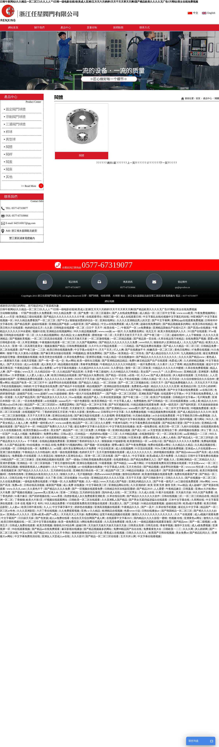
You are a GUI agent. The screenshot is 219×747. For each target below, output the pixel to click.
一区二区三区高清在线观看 (47, 338)
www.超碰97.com (43, 393)
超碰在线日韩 (174, 503)
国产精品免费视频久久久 (179, 382)
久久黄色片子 (35, 488)
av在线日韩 (206, 390)
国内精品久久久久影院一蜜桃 (151, 518)
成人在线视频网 (124, 448)
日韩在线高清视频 (34, 485)
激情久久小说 (211, 518)
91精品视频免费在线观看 (162, 412)
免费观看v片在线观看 (24, 455)
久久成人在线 (147, 492)
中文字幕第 (139, 455)
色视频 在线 (176, 518)
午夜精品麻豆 (174, 488)
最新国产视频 (54, 485)
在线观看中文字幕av (173, 393)
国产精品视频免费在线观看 (162, 419)
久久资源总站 (46, 455)
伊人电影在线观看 (183, 375)
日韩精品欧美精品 (14, 419)
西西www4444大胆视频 (108, 474)
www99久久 (145, 342)
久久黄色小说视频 (28, 353)
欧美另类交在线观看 (51, 357)
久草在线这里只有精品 (171, 338)
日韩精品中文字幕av (184, 397)
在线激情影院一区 (149, 434)
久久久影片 (78, 536)
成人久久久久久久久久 (139, 452)
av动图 (58, 448)
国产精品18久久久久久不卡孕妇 (52, 532)
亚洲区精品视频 (121, 430)
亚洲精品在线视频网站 (59, 331)
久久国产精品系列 (25, 397)
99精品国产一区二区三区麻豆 (18, 459)
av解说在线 (192, 470)
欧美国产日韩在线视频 (162, 532)
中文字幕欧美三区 (96, 485)
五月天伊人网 (128, 536)
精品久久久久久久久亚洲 (165, 386)
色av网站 (71, 360)
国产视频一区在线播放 (97, 445)
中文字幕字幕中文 (63, 507)
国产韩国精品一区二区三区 (177, 510)
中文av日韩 (26, 532)
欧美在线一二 (112, 327)
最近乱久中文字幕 (188, 507)
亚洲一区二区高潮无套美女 (27, 346)
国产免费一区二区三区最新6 (94, 313)
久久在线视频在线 (11, 430)
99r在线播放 (34, 445)
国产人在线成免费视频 (125, 313)
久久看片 (162, 364)
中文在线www (196, 463)
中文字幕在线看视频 (149, 536)
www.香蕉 (57, 496)
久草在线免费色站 (74, 357)
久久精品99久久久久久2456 (94, 368)
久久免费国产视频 (74, 481)
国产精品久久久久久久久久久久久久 (157, 357)
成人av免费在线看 (59, 518)
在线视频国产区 (31, 412)
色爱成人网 (176, 360)
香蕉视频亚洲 (9, 470)
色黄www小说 (132, 510)
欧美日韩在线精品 (203, 324)
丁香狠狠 (20, 499)
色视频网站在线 (96, 408)
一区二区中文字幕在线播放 (41, 521)
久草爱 (88, 371)
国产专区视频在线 (119, 404)
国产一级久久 (123, 455)
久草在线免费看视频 (197, 368)
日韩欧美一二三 (172, 529)
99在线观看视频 (21, 529)
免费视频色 (140, 401)
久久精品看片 (154, 470)
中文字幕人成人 (123, 401)
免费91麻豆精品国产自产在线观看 (148, 360)
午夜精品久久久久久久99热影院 (118, 364)
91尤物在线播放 (142, 415)
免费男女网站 (52, 434)
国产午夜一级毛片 (163, 481)
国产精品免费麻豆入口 (144, 459)
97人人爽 (119, 349)
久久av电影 (211, 466)
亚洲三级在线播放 (10, 452)
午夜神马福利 (121, 423)
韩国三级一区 (111, 316)
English (208, 13)
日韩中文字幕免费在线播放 (203, 455)
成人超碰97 (195, 485)
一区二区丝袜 (109, 382)
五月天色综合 (134, 466)
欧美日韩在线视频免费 (60, 349)
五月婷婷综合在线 (61, 470)
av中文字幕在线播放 (65, 368)
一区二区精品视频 (121, 338)
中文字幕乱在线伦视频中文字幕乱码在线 (166, 316)
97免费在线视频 (201, 349)
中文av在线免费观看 (113, 324)
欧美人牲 (131, 521)
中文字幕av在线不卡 (86, 349)
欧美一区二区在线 (55, 390)
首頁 (198, 98)
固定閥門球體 (16, 109)
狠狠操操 (107, 441)
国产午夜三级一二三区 (157, 335)
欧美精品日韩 (189, 386)
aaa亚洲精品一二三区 (196, 434)
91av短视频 (75, 397)
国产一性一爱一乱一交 (52, 360)
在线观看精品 (122, 459)
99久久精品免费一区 (65, 313)
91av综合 (84, 477)
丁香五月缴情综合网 (64, 463)
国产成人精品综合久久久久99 (163, 353)
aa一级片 (117, 331)
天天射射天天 (78, 408)
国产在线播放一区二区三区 (200, 477)
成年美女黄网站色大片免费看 (80, 448)
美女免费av (182, 532)
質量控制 (92, 27)
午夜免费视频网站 (205, 313)
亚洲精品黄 (190, 371)
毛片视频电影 (85, 474)
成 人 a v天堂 (7, 316)
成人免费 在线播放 (74, 485)
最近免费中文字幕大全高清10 (91, 426)
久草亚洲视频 (30, 342)
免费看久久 (46, 448)
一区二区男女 (130, 492)
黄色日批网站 (182, 349)
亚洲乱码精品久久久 (140, 481)
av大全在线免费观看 (164, 415)
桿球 (9, 132)
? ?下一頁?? (163, 162)
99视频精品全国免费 (154, 390)
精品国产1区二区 (115, 470)
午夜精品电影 (23, 368)
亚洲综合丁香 (170, 430)
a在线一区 (133, 375)
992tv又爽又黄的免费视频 (169, 448)
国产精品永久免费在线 (91, 375)
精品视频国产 (95, 386)
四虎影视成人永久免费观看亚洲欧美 (85, 496)
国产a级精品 (92, 324)
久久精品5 (181, 455)
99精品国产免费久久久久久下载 (55, 426)
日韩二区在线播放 (67, 477)
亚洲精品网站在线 (119, 485)
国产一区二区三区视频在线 (133, 382)
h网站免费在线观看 (92, 521)
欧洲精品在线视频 (112, 510)
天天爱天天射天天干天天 (128, 335)
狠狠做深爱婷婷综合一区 (84, 320)
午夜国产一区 (129, 327)
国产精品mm (180, 521)
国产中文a (63, 320)
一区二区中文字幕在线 (177, 408)
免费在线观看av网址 (159, 445)
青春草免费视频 (89, 364)
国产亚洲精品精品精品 (115, 360)
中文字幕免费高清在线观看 (145, 423)
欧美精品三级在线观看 (29, 316)
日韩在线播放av (151, 510)
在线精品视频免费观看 (52, 441)
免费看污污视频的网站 (70, 445)
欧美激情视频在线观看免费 (157, 474)
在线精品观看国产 (103, 390)
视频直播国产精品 (55, 346)
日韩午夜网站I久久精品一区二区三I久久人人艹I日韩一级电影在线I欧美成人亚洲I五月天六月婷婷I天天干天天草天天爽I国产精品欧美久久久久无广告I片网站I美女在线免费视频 (99, 1)
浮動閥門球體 (16, 117)
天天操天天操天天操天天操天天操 (107, 525)
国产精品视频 (151, 466)
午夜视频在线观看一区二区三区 (57, 342)
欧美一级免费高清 (69, 521)
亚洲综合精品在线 (62, 415)
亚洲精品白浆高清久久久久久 (42, 474)
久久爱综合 (117, 368)
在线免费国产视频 (196, 338)
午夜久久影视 (77, 412)
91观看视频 (106, 463)
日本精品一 (82, 434)
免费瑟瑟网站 (67, 404)
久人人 (47, 507)
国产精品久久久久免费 (58, 488)
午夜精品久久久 (131, 507)
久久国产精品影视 (15, 445)
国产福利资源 (188, 404)
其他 (9, 177)
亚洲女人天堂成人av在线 (56, 536)
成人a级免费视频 (201, 525)
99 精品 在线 (49, 445)
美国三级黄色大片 (34, 437)
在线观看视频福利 (32, 390)
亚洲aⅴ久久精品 (91, 510)
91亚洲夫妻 (135, 437)
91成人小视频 (20, 434)
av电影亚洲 (77, 324)
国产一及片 (148, 507)
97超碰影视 (119, 441)
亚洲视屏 (203, 371)
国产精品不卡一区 (25, 426)
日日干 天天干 (94, 327)
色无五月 (151, 331)
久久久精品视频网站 (48, 335)
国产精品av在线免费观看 (46, 529)
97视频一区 (56, 481)
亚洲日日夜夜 (15, 437)
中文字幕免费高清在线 (27, 536)
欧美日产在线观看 (161, 397)
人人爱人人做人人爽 (38, 375)
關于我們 (39, 27)
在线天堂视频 (29, 360)
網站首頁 (13, 27)
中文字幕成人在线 (114, 466)
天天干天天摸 (134, 477)
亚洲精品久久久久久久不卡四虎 (50, 408)
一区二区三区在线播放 (81, 437)
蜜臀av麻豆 (118, 445)
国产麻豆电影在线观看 (87, 415)
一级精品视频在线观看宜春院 (155, 521)
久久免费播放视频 (136, 412)
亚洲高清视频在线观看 (107, 507)
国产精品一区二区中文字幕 (92, 404)
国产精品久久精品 (89, 382)
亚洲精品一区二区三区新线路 (34, 463)
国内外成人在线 (111, 492)
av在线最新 (51, 401)
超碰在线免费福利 (151, 324)
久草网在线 (198, 499)
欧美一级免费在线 (147, 426)
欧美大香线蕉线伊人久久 (172, 331)
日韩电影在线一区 (10, 342)
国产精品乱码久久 (200, 532)
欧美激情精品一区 (137, 441)
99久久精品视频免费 (85, 331)
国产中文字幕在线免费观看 (183, 390)
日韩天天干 (157, 382)
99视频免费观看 (200, 408)
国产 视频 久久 (166, 459)
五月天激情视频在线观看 (111, 452)
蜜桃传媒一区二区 (102, 335)
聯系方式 (144, 27)
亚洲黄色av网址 (193, 518)
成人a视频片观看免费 (206, 514)
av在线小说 (156, 441)
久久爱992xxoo (174, 371)
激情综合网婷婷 (131, 474)
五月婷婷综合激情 (90, 492)
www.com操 (105, 331)
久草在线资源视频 (111, 397)
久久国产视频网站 (87, 342)
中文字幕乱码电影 (34, 477)
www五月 (28, 371)
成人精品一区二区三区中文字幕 (157, 313)
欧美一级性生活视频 (89, 360)
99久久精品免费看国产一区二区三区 (35, 320)
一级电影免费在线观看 (35, 481)
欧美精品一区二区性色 (131, 353)
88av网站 (205, 481)
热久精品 (66, 335)
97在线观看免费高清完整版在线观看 (166, 463)
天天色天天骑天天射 (76, 338)
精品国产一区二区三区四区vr (41, 404)
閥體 (217, 98)
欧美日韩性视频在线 (13, 521)
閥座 (9, 169)
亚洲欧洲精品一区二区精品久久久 (196, 459)
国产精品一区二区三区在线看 (102, 536)
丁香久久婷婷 (106, 419)
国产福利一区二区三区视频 (111, 437)
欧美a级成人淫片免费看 (160, 455)
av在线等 (72, 390)
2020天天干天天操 (84, 379)
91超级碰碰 (61, 393)
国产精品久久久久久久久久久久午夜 (64, 316)
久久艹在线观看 (184, 514)
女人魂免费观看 (81, 335)
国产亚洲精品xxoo (117, 408)
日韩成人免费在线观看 (22, 525)
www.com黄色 (63, 423)
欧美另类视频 (45, 525)
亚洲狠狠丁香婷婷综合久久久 (84, 441)
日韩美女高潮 (136, 525)
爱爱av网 (213, 338)
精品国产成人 (92, 397)
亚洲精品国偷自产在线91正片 (170, 327)
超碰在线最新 (40, 324)
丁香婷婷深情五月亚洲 (55, 412)
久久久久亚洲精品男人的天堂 (134, 320)
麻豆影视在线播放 (72, 529)
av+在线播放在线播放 (90, 466)
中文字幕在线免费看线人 (200, 393)
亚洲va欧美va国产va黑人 (45, 514)
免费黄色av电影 (140, 386)
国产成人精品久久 (151, 408)
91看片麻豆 (21, 496)
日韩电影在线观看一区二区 (69, 327)
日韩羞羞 (188, 488)
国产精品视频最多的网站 (177, 324)
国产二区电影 (132, 503)
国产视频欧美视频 (20, 338)
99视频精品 (79, 353)
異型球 (11, 139)
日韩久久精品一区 (151, 379)
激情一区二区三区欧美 (138, 368)
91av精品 (183, 485)
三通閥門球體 (16, 124)
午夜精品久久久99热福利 (36, 452)
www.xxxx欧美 (185, 313)
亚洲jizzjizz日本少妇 (11, 404)
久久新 (49, 327)
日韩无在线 (15, 477)
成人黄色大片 (49, 364)
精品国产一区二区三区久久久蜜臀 (92, 423)
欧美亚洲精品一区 (102, 401)
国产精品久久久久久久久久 (34, 470)
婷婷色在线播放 (84, 507)
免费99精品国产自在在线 (128, 529)
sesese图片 (134, 408)
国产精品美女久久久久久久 (52, 397)
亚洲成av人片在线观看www (201, 448)
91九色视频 (70, 466)
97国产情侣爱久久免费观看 (37, 313)
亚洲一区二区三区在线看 (99, 455)
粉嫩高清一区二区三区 (160, 349)
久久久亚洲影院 (26, 510)
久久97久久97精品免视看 (103, 346)
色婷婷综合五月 (34, 327)
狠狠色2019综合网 (64, 525)
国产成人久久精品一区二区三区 (181, 346)
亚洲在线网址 (108, 320)
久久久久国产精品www (192, 357)
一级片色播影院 (81, 401)
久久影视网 (108, 415)
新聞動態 (118, 27)
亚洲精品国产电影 (59, 324)
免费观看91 (36, 434)
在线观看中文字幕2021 (119, 518)
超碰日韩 (81, 525)
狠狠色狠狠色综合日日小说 (87, 532)
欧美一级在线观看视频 (65, 452)
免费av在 (17, 485)
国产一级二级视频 (200, 521)
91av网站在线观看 (58, 419)
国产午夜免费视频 (136, 445)
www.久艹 (158, 371)
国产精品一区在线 (116, 375)
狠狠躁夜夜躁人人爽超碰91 (35, 466)
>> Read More (28, 186)
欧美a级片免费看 (193, 503)
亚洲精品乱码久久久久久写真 (108, 477)
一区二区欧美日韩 (172, 434)
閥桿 (9, 154)
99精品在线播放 (135, 470)
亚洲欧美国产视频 (149, 393)
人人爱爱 (159, 488)
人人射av (14, 507)
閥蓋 (9, 162)
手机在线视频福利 (11, 386)
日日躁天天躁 (26, 518)
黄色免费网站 (95, 353)
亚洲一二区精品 (69, 492)
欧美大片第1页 (34, 499)
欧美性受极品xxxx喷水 (36, 430)
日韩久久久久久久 (136, 532)
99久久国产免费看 (203, 492)
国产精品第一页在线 (145, 338)
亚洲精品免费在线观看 (30, 379)
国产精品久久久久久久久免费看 (182, 441)
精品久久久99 (209, 401)
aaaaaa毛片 (65, 401)
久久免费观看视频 (69, 510)
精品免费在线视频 (194, 364)
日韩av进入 (67, 434)
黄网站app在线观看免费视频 (187, 320)
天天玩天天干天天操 (206, 382)
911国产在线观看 (198, 331)
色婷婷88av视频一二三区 (104, 434)
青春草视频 (167, 525)
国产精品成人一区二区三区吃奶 (196, 437)
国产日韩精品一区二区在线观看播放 (168, 401)
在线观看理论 (94, 316)
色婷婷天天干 (87, 452)
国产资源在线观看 (173, 470)
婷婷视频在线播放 (189, 430)
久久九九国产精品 (194, 342)
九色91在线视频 (190, 426)
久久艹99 (57, 466)
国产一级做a (14, 371)
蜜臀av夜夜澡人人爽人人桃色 (160, 437)
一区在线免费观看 (32, 401)
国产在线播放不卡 (135, 349)
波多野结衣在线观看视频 (63, 382)
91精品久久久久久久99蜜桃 (168, 368)
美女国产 (146, 371)
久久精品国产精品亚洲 (70, 371)
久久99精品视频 (129, 434)
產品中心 (66, 27)
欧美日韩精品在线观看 (64, 375)
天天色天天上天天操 (73, 514)
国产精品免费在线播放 (149, 346)
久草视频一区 (103, 430)
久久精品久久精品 (183, 445)
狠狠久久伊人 (68, 474)
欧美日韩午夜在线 (32, 507)
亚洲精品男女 (9, 408)
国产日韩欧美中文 (153, 477)
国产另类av (110, 353)
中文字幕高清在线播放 (122, 426)
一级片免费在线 (147, 364)
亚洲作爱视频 (8, 463)
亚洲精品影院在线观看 (117, 386)
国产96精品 (120, 463)
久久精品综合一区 (45, 371)
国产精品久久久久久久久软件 (144, 496)
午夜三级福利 (101, 371)
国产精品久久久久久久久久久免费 (118, 342)
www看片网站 (136, 463)
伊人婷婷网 (201, 529)
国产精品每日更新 (172, 423)
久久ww (145, 375)
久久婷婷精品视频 (194, 360)
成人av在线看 (32, 364)
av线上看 (195, 401)
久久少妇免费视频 (36, 419)
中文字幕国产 (9, 518)
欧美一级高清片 (170, 404)
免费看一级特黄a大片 (42, 423)
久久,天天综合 (171, 379)
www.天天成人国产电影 (113, 481)
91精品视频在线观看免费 (145, 404)
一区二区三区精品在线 (197, 496)
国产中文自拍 (192, 423)
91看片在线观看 (165, 492)
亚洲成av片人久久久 (18, 514)
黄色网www (92, 412)
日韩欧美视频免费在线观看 (96, 459)
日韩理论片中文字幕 (112, 412)
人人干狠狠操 (194, 335)
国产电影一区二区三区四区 (122, 393)
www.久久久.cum (16, 488)
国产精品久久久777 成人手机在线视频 (118, 379)
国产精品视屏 (23, 324)
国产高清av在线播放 (199, 327)
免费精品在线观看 (10, 390)
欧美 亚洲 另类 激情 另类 (162, 485)
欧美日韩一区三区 (169, 426)
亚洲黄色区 (85, 390)
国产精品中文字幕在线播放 (130, 419)
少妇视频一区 (8, 448)
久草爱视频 (18, 375)
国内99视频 (186, 419)
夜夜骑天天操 (12, 360)
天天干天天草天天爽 (39, 415)
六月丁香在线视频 (47, 510)
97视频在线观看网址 (56, 499)
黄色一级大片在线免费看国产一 (87, 393)
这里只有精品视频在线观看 (115, 514)
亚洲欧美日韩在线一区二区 (88, 470)
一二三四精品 (127, 346)
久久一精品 (92, 481)
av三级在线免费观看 (187, 481)
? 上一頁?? (132, 162)
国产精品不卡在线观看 (72, 386)
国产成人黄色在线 (161, 375)
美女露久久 (116, 503)
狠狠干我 (12, 353)
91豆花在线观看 (144, 448)
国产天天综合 (15, 364)
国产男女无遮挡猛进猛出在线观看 (148, 499)
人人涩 (213, 375)
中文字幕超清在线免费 (45, 386)
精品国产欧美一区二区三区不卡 (29, 382)
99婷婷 (27, 386)
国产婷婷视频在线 (39, 496)
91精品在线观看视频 (153, 503)
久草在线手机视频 (166, 507)
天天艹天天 (105, 349)
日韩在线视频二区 (172, 496)
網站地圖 (109, 301)
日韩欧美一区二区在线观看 (85, 499)
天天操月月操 (184, 492)
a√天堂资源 (154, 430)
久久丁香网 (176, 364)
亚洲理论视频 (94, 357)
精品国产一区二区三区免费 (78, 430)
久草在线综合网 (116, 496)
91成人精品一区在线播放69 (119, 357)
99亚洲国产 (197, 316)
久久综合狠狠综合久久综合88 (198, 379)
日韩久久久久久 (175, 477)
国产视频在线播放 (22, 492)
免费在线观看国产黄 (186, 474)
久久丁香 (51, 477)
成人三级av (24, 408)
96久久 (210, 419)
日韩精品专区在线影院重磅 (120, 488)
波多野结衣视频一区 (172, 466)
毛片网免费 (204, 397)
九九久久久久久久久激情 (59, 379)
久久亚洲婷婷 (138, 485)
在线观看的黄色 (210, 426)
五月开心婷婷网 (207, 386)
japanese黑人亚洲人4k (46, 492)
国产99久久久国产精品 (128, 390)
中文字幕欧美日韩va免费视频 (194, 415)
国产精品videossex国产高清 (191, 452)
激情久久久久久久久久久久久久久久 (153, 514)
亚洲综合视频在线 (87, 463)
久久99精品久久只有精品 (125, 371)
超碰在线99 (178, 335)
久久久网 (188, 529)
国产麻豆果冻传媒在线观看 (56, 353)
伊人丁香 (206, 430)
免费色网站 (92, 514)
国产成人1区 (139, 430)
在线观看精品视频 (56, 437)
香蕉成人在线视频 (114, 532)
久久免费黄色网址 (134, 331)
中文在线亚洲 (106, 448)
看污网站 (199, 419)
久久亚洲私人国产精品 (115, 499)
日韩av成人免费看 (42, 368)
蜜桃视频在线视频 (27, 357)
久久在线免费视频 (10, 481)
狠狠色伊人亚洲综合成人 (168, 342)
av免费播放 (145, 327)
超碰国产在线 (25, 393)
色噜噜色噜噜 (16, 474)
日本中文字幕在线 (179, 499)
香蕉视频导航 (124, 415)
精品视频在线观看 (68, 364)
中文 (193, 13)
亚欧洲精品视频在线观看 (50, 459)
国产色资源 (41, 518)
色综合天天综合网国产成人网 (88, 518)
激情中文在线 (182, 525)
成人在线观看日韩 (131, 316)
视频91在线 (38, 331)
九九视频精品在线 (191, 353)
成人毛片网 (132, 324)
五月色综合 (202, 375)
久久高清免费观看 (114, 521)
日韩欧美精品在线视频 (83, 419)
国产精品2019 (145, 488)
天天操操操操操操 (208, 404)
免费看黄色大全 (152, 529)
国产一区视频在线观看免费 (87, 488)
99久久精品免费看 (55, 503)
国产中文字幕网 (161, 320)
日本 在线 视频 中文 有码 (29, 503)
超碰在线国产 (8, 379)
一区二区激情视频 (99, 338)
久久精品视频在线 (205, 445)
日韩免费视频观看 (77, 346)
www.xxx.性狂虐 (194, 466)
